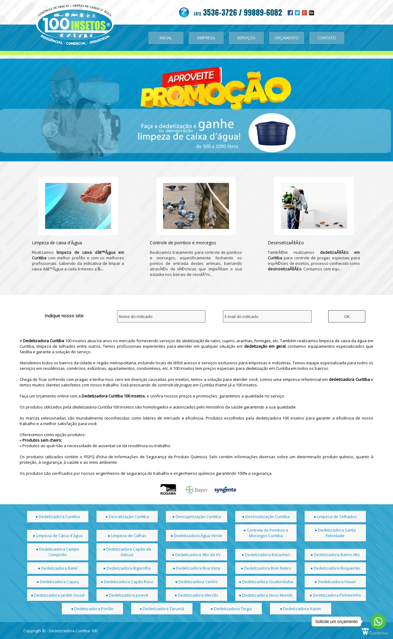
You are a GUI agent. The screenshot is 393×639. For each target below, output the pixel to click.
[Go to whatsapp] (378, 621)
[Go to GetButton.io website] (378, 633)
